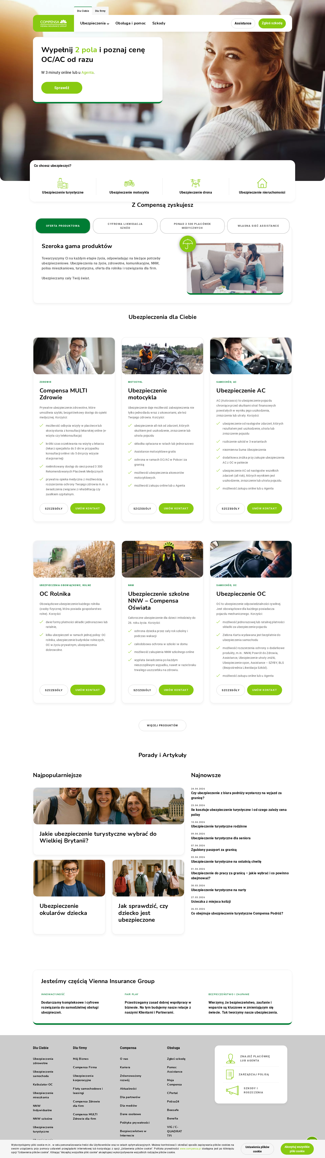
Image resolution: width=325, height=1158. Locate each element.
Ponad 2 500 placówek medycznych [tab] (192, 225)
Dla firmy (100, 11)
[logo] (53, 23)
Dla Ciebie (83, 11)
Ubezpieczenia (94, 23)
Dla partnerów (130, 1097)
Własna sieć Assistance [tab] (258, 225)
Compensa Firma (85, 1067)
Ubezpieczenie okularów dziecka (63, 909)
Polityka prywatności (135, 1123)
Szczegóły (54, 508)
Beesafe (173, 1110)
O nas (124, 1059)
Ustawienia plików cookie (257, 1149)
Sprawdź (61, 88)
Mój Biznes (81, 1059)
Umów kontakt (87, 508)
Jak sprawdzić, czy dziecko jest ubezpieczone (143, 913)
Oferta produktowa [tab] (63, 225)
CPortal (172, 1093)
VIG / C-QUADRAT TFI (174, 1131)
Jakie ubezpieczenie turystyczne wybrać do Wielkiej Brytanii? (98, 837)
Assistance (243, 23)
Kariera (125, 1067)
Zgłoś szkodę (272, 23)
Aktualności (128, 1089)
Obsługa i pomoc (130, 23)
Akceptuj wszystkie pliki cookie (297, 1149)
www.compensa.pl (190, 1148)
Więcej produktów (162, 725)
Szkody (158, 23)
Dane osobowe (130, 1114)
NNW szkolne (42, 1119)
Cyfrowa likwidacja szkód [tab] (125, 225)
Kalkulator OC (43, 1085)
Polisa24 (173, 1101)
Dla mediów (128, 1106)
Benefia (172, 1118)
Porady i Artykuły (162, 755)
